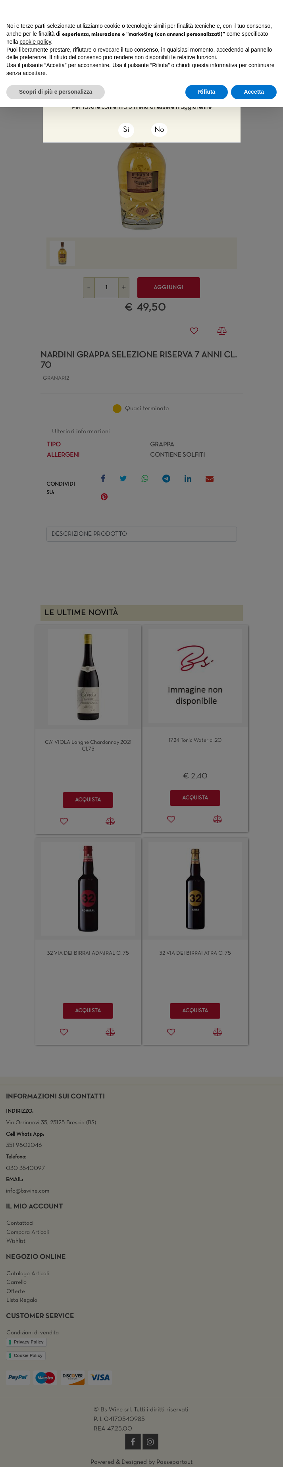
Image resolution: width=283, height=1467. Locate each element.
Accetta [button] (254, 92)
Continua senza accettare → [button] (240, 10)
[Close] (126, 130)
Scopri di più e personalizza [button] (55, 92)
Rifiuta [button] (207, 92)
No (159, 129)
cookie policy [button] (35, 42)
